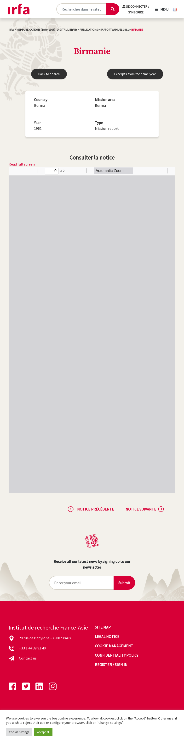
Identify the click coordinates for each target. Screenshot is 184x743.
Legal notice (107, 636)
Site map (103, 627)
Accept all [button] (43, 732)
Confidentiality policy (116, 655)
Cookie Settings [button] (19, 732)
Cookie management (114, 645)
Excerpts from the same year (135, 74)
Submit (124, 582)
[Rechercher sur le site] (81, 9)
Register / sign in (111, 664)
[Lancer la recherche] (112, 9)
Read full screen (22, 164)
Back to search (49, 74)
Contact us (28, 658)
